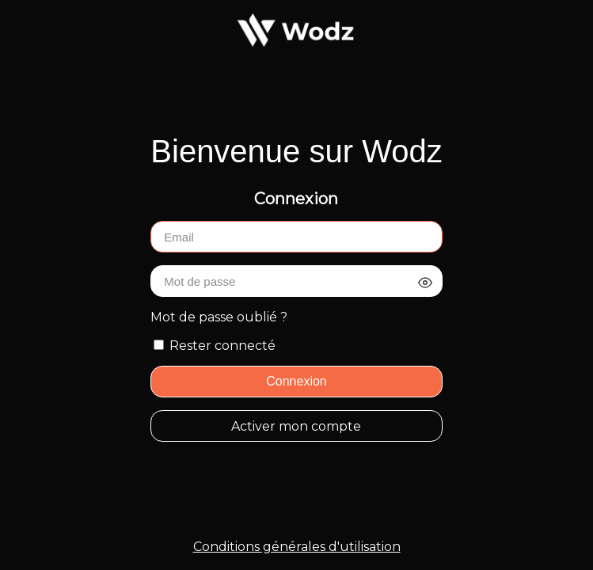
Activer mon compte (296, 426)
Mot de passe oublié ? (218, 317)
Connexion (296, 381)
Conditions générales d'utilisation (297, 546)
